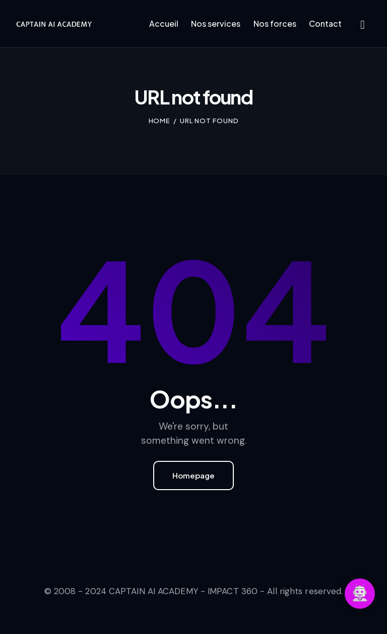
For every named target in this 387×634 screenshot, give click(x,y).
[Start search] (362, 25)
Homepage (193, 475)
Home (160, 121)
